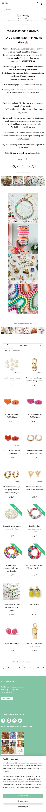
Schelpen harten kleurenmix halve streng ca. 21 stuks (11, 568)
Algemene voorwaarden (11, 783)
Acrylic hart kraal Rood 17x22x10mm (11, 451)
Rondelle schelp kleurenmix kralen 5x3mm (34, 529)
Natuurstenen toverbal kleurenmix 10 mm (34, 566)
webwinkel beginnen (31, 803)
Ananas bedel (34, 604)
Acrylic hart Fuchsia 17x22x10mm (34, 415)
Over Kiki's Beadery (10, 781)
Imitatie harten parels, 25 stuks (12, 379)
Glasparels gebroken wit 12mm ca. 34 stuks (11, 527)
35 (38, 668)
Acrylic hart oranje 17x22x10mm (11, 415)
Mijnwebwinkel (23, 807)
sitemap (20, 803)
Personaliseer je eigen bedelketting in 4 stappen (12, 607)
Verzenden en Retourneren (12, 786)
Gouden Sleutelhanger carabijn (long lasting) (34, 379)
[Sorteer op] (23, 345)
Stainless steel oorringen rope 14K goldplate (35, 451)
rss (24, 803)
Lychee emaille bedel (11, 644)
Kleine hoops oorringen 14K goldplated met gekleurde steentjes (11, 490)
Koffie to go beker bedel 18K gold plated (34, 645)
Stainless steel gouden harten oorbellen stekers (34, 488)
